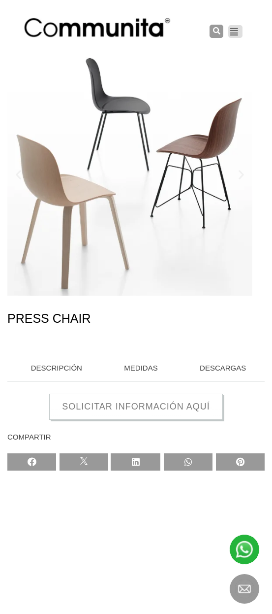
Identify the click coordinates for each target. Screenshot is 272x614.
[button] (18, 174)
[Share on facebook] (31, 462)
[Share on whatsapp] (188, 462)
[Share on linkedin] (135, 462)
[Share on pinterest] (240, 462)
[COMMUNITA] (97, 27)
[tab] (54, 368)
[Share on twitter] (84, 462)
